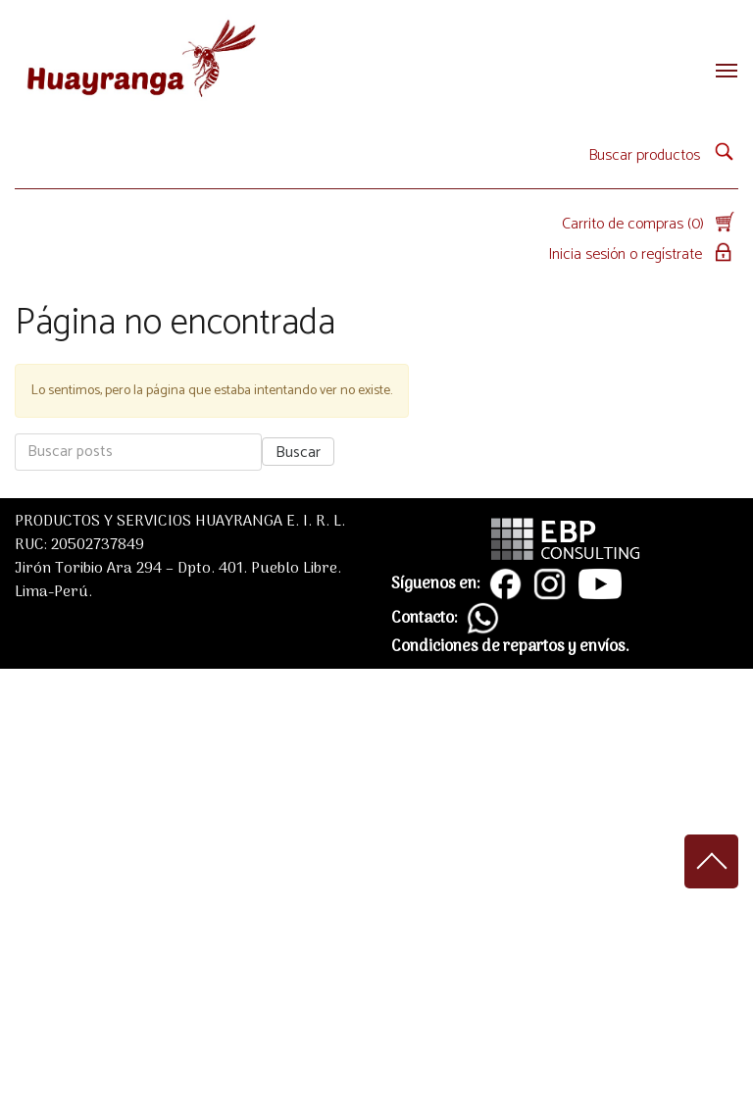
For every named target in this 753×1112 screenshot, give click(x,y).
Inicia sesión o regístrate (643, 254)
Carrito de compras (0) (650, 224)
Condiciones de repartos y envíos (508, 647)
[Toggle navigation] (720, 70)
